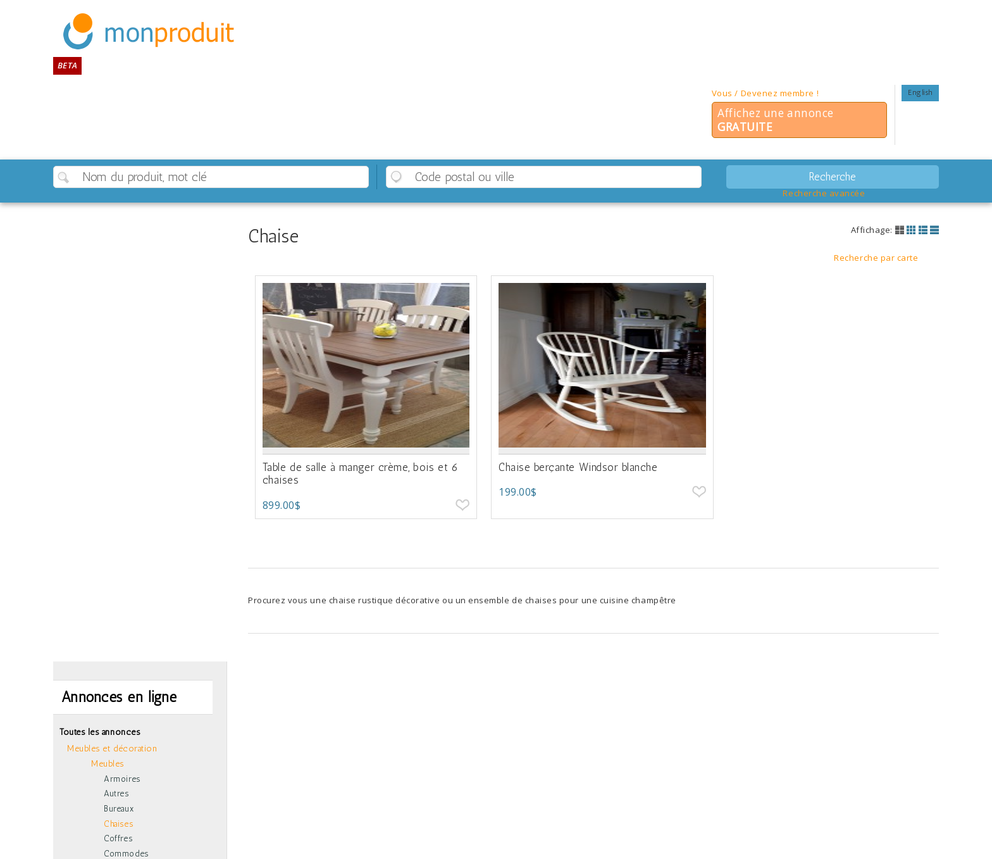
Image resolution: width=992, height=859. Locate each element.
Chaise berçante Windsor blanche (578, 467)
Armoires (122, 779)
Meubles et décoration (112, 748)
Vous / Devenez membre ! (765, 93)
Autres (116, 793)
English (920, 92)
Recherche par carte (876, 258)
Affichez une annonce (775, 120)
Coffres (118, 838)
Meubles (107, 763)
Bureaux (118, 808)
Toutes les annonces (99, 732)
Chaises (118, 824)
